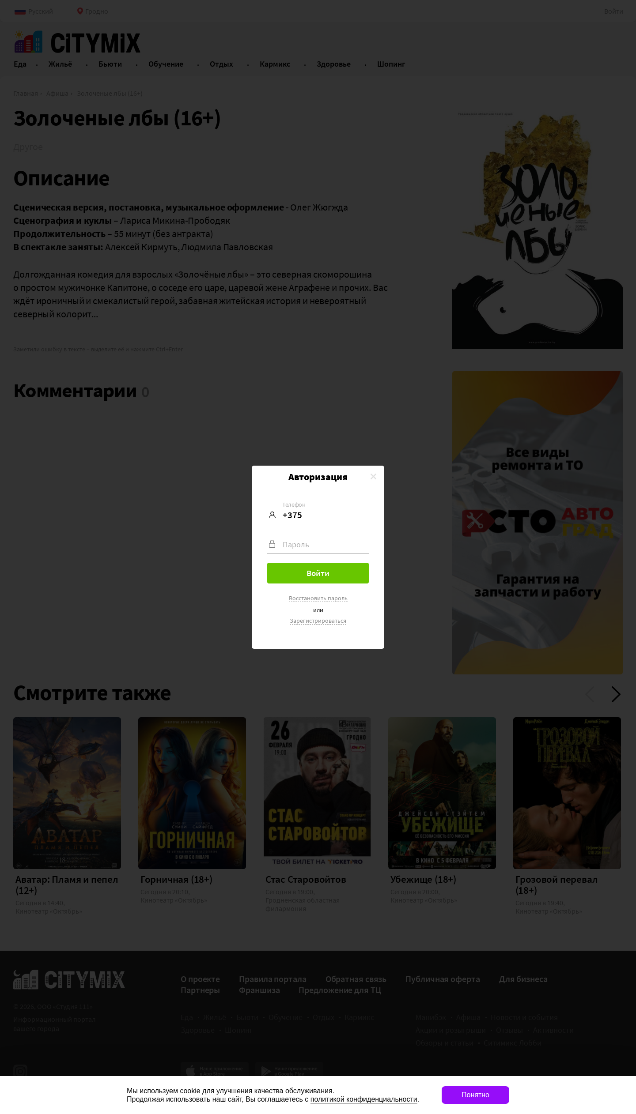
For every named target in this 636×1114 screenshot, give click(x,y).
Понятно (475, 1095)
